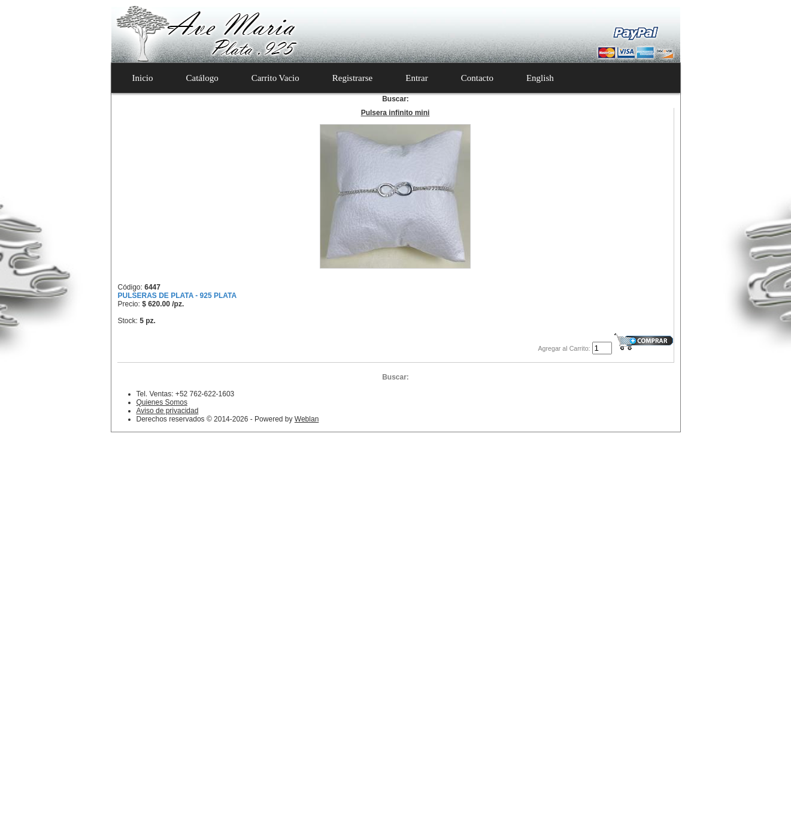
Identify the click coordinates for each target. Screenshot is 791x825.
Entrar (416, 78)
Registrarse (352, 78)
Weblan (307, 419)
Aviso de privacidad (168, 411)
